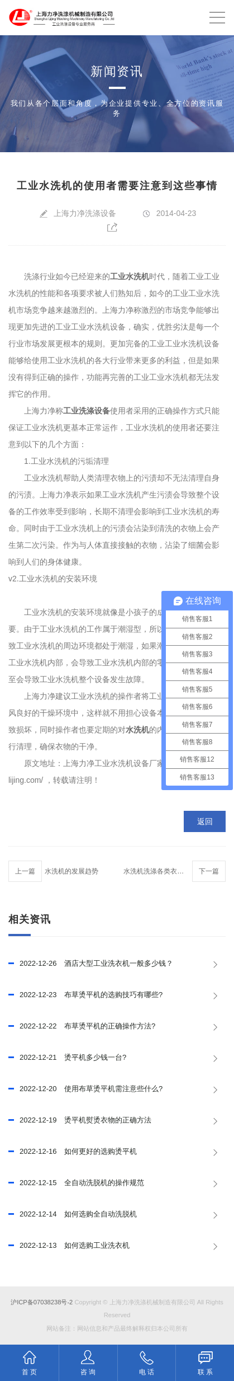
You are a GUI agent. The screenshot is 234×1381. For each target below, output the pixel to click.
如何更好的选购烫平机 (72, 1151)
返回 (205, 821)
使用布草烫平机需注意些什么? (85, 1089)
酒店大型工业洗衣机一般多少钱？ (90, 963)
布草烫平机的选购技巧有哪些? (85, 995)
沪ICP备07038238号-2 (42, 1302)
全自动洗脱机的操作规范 (76, 1183)
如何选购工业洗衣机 (69, 1245)
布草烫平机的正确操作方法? (81, 1026)
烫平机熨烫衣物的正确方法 (79, 1120)
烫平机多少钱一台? (67, 1057)
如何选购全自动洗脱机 (72, 1214)
